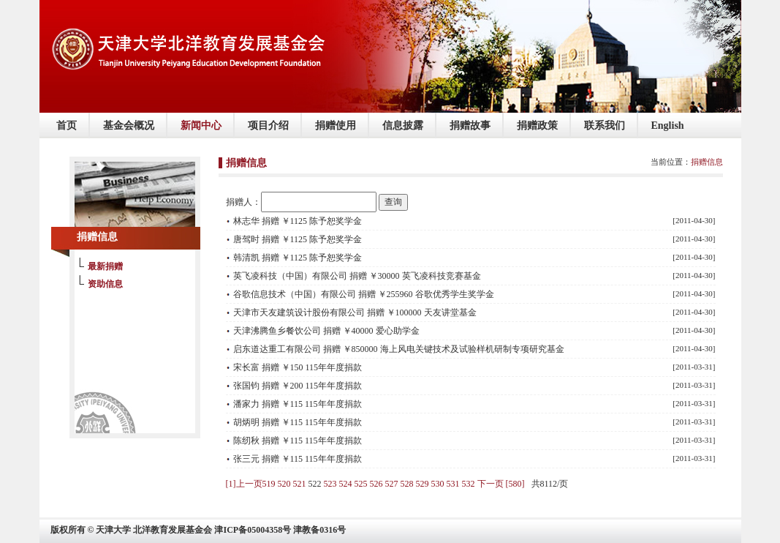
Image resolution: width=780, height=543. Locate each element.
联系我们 (604, 125)
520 (284, 484)
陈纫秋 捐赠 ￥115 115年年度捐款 (297, 440)
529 (422, 484)
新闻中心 (201, 125)
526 (376, 484)
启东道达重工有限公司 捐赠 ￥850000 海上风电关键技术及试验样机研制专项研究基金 (398, 349)
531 (453, 484)
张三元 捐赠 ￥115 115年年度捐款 (297, 459)
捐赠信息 (707, 161)
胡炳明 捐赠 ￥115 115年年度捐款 (297, 422)
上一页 (249, 484)
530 (437, 484)
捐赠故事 (470, 125)
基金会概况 (128, 125)
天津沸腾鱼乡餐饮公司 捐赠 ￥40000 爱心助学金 (326, 331)
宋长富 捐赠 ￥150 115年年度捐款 (298, 367)
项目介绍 (268, 125)
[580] (515, 484)
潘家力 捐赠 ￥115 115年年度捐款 (297, 404)
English (667, 125)
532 (468, 484)
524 (345, 484)
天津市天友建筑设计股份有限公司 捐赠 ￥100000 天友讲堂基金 (355, 312)
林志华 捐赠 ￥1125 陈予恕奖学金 (298, 221)
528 (407, 484)
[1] (231, 484)
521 (299, 484)
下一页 (490, 484)
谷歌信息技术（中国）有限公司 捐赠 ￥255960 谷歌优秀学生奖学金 (363, 294)
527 (391, 484)
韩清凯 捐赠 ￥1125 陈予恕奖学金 (298, 257)
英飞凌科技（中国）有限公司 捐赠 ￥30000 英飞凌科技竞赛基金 (357, 276)
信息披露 (402, 125)
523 (330, 484)
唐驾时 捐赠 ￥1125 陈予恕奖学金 (298, 239)
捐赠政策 (537, 125)
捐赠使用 (335, 125)
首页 (66, 125)
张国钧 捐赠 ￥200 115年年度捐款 (298, 386)
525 (361, 484)
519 (269, 484)
